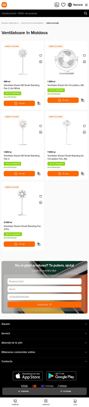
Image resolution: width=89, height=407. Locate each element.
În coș (19, 103)
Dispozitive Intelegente (32, 23)
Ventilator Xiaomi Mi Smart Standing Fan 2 (22, 157)
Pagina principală (10, 23)
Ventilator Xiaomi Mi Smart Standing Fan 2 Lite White (22, 87)
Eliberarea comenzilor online (44, 352)
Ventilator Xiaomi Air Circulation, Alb (65, 85)
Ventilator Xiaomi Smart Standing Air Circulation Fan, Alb (65, 157)
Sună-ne (15, 402)
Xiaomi (44, 324)
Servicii (44, 333)
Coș (75, 402)
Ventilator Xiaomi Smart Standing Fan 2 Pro (22, 228)
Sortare (23, 391)
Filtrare (65, 391)
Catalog (46, 402)
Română (75, 4)
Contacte (44, 361)
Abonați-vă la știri (44, 342)
